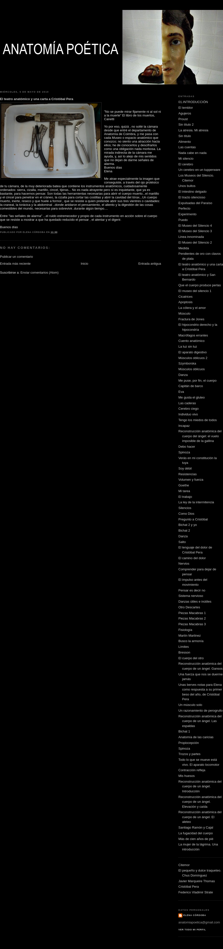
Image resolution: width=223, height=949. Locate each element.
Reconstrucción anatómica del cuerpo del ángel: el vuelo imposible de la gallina (200, 436)
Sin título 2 (186, 124)
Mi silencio (186, 158)
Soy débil (185, 468)
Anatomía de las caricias (196, 737)
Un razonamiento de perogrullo (200, 710)
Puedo (183, 220)
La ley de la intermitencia (196, 502)
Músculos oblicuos (191, 369)
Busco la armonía (190, 641)
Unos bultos (186, 186)
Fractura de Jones (191, 319)
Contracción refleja (191, 770)
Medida (183, 248)
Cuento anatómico (191, 341)
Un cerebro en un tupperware (199, 170)
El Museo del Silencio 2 (195, 242)
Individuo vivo (188, 414)
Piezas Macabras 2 (192, 618)
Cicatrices (185, 296)
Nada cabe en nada (192, 153)
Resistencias (187, 474)
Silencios (184, 508)
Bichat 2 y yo (187, 525)
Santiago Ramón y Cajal (195, 827)
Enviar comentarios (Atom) (39, 272)
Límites (183, 647)
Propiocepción (188, 743)
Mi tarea (184, 491)
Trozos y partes (189, 754)
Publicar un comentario (16, 256)
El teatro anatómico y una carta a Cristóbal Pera (36, 99)
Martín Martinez (189, 635)
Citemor (184, 865)
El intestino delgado (192, 191)
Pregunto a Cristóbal (193, 519)
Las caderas (187, 403)
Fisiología (185, 630)
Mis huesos (186, 776)
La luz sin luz (187, 346)
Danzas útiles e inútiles (194, 601)
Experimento (187, 214)
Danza (183, 375)
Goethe (183, 485)
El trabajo (185, 497)
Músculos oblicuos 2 (192, 358)
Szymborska (187, 363)
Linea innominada (191, 237)
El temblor (185, 108)
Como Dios (186, 513)
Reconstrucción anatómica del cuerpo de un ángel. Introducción (200, 786)
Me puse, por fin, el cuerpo (197, 380)
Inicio (84, 263)
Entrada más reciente (15, 263)
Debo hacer (186, 446)
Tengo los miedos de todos (197, 420)
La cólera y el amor (192, 308)
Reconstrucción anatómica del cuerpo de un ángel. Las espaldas (200, 721)
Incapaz (184, 426)
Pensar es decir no (191, 590)
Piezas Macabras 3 (192, 624)
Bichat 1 (184, 731)
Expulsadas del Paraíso (195, 203)
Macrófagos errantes (193, 335)
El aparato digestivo (192, 352)
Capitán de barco (190, 386)
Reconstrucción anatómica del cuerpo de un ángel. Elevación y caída (200, 801)
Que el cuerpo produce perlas (199, 285)
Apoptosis (185, 302)
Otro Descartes (189, 607)
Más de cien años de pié (195, 839)
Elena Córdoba (194, 915)
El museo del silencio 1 (194, 291)
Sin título (184, 136)
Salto (182, 542)
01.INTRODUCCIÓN (193, 102)
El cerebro (185, 164)
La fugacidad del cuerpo (195, 833)
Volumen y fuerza (190, 479)
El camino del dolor (192, 558)
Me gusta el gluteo (191, 397)
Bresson (184, 652)
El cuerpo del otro (191, 658)
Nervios (183, 563)
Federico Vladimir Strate (195, 892)
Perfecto (184, 208)
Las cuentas (187, 147)
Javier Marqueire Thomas (196, 881)
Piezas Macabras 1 (192, 613)
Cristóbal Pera (188, 886)
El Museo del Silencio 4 (195, 225)
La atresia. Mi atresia (193, 130)
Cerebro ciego (188, 408)
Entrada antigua (149, 263)
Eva (181, 392)
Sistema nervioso (190, 596)
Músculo (184, 313)
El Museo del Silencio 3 (195, 231)
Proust (183, 119)
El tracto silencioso (191, 197)
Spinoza (184, 452)
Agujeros (184, 113)
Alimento (184, 142)
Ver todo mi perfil (192, 929)
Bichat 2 (184, 530)
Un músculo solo (190, 705)
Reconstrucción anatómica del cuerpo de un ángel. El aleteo (200, 817)
